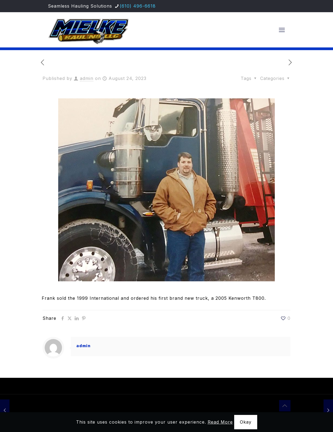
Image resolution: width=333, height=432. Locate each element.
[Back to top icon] (284, 405)
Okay (246, 422)
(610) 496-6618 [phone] (138, 6)
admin (86, 78)
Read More (220, 422)
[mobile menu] (281, 29)
